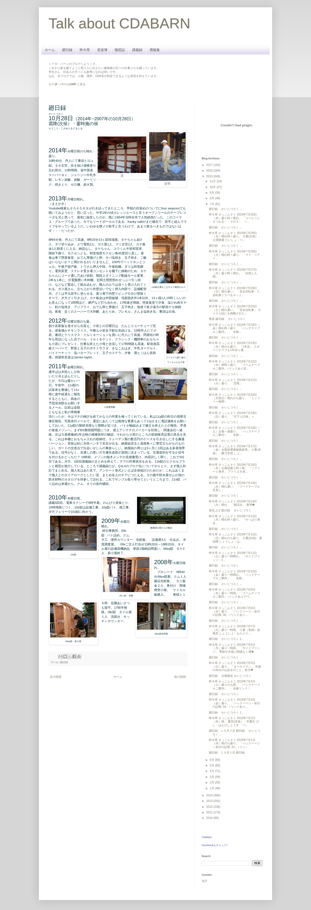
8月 (212, 198)
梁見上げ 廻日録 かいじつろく (230, 510)
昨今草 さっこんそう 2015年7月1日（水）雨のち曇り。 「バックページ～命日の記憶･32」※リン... (234, 743)
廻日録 (67, 50)
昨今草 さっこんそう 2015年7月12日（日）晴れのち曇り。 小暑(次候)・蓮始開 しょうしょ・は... (235, 538)
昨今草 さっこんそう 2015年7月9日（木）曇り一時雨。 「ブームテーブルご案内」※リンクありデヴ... (234, 593)
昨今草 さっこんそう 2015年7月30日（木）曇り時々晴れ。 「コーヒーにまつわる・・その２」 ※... (234, 218)
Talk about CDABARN (119, 23)
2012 (210, 806)
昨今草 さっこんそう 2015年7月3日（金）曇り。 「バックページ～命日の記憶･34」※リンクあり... (234, 703)
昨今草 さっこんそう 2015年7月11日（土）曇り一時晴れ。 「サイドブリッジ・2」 (234, 556)
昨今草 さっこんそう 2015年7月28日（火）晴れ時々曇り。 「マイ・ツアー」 (234, 255)
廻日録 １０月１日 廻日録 (228, 752)
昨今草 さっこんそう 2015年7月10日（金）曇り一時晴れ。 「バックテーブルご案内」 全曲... (234, 575)
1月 (212, 788)
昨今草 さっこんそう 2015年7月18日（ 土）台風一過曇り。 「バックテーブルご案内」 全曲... (234, 431)
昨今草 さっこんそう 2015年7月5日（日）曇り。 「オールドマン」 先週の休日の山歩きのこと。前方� (235, 666)
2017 (210, 165)
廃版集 (155, 50)
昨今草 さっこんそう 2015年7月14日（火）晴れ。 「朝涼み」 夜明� (233, 503)
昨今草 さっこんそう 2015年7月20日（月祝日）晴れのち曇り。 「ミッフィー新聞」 (234, 398)
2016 (210, 170)
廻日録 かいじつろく (224, 565)
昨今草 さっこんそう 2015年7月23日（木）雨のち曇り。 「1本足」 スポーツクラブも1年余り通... (234, 346)
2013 (210, 801)
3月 (212, 777)
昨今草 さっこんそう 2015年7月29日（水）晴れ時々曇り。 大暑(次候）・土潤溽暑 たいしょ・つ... (235, 236)
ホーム (50, 50)
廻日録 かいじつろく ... (225, 209)
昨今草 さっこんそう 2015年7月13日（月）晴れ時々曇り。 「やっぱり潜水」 (234, 520)
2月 (212, 782)
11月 (213, 181)
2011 (210, 812)
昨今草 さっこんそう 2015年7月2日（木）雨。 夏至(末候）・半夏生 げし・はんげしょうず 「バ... (234, 721)
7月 (212, 204)
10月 (213, 187)
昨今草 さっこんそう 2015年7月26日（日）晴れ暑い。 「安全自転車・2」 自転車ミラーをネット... (235, 291)
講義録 (137, 50)
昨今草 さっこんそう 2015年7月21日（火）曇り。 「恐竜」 (233, 381)
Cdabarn (207, 837)
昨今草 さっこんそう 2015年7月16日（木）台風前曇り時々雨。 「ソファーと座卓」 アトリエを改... (234, 468)
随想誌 (120, 50)
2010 (210, 818)
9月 (212, 192)
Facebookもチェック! (214, 845)
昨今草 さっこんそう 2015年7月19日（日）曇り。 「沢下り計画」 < (233, 414)
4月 (212, 771)
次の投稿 (55, 676)
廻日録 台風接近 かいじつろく (230, 676)
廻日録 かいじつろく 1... (226, 639)
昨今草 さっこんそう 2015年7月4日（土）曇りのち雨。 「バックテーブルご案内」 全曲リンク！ (234, 685)
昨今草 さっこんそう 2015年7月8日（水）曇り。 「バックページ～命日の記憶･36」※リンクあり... (234, 611)
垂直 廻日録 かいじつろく (227, 319)
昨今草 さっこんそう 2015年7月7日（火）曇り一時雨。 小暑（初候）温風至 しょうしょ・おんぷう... (234, 630)
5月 (212, 765)
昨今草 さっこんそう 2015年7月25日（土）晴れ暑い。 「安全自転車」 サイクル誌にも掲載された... (235, 310)
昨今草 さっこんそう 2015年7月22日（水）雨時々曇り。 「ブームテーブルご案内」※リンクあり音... (234, 365)
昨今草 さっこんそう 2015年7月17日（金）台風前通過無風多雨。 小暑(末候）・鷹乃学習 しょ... (235, 450)
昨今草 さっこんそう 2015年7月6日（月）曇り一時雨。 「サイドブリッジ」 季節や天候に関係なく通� (234, 648)
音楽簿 (102, 50)
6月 (212, 760)
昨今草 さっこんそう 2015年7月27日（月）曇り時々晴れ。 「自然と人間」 (233, 273)
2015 (210, 176)
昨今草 (85, 50)
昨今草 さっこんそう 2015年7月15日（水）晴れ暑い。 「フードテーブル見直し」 (234, 486)
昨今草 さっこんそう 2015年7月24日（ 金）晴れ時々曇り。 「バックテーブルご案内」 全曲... (234, 328)
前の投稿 (180, 676)
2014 (210, 795)
